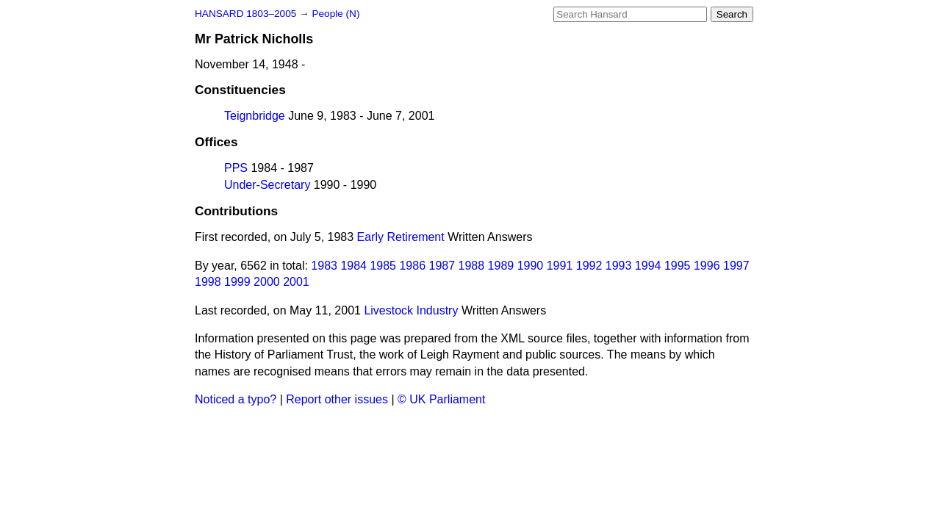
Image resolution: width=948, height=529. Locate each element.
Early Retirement (401, 237)
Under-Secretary (267, 185)
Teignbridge (254, 115)
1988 (472, 265)
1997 (736, 265)
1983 (324, 265)
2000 (267, 282)
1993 (619, 265)
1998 (208, 282)
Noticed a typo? (235, 399)
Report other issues (337, 399)
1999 (237, 282)
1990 (530, 265)
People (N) (335, 13)
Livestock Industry (411, 310)
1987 (442, 265)
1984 (353, 265)
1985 (383, 265)
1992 (589, 265)
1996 (707, 265)
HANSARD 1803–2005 (245, 13)
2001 (296, 282)
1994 (648, 265)
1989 (501, 265)
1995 (677, 265)
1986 (412, 265)
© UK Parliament (441, 399)
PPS (236, 168)
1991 (560, 265)
